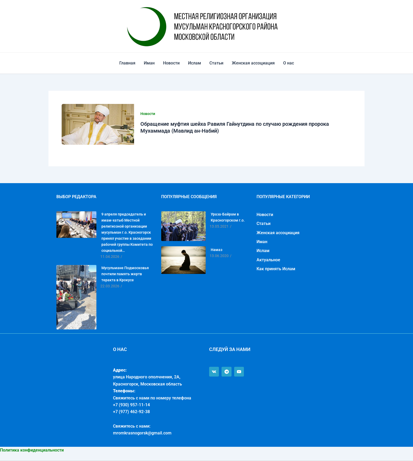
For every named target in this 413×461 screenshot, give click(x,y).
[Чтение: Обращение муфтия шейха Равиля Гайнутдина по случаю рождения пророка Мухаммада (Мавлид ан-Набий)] (98, 124)
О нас (288, 63)
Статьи (216, 63)
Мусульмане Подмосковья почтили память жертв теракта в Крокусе (125, 274)
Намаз (216, 250)
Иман (149, 63)
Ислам (194, 63)
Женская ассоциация (253, 63)
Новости (171, 63)
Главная (127, 63)
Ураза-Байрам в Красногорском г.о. (228, 217)
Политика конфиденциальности (32, 450)
